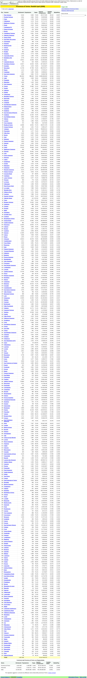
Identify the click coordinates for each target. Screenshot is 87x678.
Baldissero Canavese (9, 149)
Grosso (6, 369)
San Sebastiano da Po (10, 340)
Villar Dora (7, 133)
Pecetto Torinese (8, 17)
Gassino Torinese (8, 196)
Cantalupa (6, 72)
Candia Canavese (8, 222)
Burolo (6, 31)
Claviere (6, 641)
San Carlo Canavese (9, 74)
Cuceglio (6, 285)
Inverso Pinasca (8, 541)
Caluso (6, 234)
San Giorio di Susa (9, 576)
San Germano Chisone (10, 525)
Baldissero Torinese (9, 23)
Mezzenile (6, 500)
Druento (6, 208)
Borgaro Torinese (8, 202)
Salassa (6, 118)
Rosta (5, 25)
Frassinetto (7, 647)
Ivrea (5, 59)
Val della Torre (8, 214)
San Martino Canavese (10, 324)
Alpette (6, 314)
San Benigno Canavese (10, 332)
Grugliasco (7, 320)
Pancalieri (6, 412)
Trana (5, 200)
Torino (5, 76)
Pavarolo (6, 43)
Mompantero (7, 572)
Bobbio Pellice (8, 643)
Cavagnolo (7, 389)
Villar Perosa (7, 316)
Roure (5, 496)
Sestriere (6, 49)
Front (5, 529)
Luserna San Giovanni (10, 460)
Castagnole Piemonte (9, 399)
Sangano (6, 53)
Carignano (7, 281)
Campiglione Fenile (9, 574)
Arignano (6, 334)
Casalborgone (7, 241)
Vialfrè (5, 445)
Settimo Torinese (8, 381)
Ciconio (6, 523)
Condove (6, 216)
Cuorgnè (6, 302)
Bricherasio (7, 304)
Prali (5, 631)
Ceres (5, 359)
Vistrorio (6, 447)
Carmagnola (7, 387)
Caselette (6, 108)
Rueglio (6, 543)
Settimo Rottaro (8, 568)
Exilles (6, 474)
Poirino (6, 410)
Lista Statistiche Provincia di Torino (70, 8)
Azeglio (6, 425)
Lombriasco (7, 537)
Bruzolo (6, 429)
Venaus (6, 494)
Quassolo (6, 504)
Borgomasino (7, 393)
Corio (5, 322)
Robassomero (7, 106)
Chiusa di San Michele (10, 437)
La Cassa (6, 182)
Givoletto (6, 66)
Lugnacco (6, 555)
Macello (6, 458)
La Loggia (6, 188)
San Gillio (6, 328)
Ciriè (5, 153)
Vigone (6, 557)
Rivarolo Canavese (9, 169)
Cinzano (6, 206)
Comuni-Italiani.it (5, 677)
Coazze (6, 478)
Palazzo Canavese (9, 249)
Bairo (5, 570)
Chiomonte (7, 377)
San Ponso (7, 476)
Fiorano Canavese (9, 373)
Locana (6, 348)
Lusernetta (7, 594)
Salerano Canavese (9, 35)
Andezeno (6, 204)
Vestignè (6, 336)
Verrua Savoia (7, 531)
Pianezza (6, 100)
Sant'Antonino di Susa (10, 454)
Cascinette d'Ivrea (9, 55)
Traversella (7, 637)
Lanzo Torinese (8, 178)
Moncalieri (7, 68)
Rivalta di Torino (8, 125)
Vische (6, 326)
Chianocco (7, 338)
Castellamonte (8, 287)
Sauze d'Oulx (7, 37)
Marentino (6, 82)
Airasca (6, 418)
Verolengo (6, 367)
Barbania (6, 255)
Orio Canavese (8, 84)
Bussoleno (7, 355)
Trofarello (6, 102)
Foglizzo (6, 379)
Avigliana (6, 114)
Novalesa (6, 401)
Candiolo (6, 230)
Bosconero (7, 383)
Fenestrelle (7, 456)
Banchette (6, 98)
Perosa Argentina (8, 397)
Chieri (5, 147)
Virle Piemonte (8, 602)
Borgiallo (6, 482)
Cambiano (6, 175)
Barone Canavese (8, 484)
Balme (5, 639)
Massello (6, 588)
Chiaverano (7, 94)
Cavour (6, 521)
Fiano (5, 19)
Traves (6, 330)
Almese (6, 47)
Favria (5, 361)
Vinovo (6, 86)
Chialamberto (7, 618)
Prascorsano (7, 545)
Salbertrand (7, 592)
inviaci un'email (52, 672)
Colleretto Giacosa (9, 61)
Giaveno (6, 232)
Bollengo (6, 139)
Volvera (6, 414)
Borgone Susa (8, 416)
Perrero (6, 563)
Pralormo (6, 443)
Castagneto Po (8, 27)
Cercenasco (7, 515)
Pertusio (6, 180)
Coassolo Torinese (9, 310)
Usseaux (6, 535)
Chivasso (6, 239)
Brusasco (6, 517)
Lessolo (6, 269)
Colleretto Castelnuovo (10, 608)
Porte (5, 506)
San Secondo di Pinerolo (10, 112)
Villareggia (7, 184)
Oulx (5, 137)
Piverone (6, 157)
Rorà (5, 653)
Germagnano (7, 433)
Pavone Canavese (9, 141)
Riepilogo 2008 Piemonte (68, 10)
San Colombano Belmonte (8, 420)
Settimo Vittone (8, 462)
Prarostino (7, 131)
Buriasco (6, 549)
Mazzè (5, 371)
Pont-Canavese (8, 470)
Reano (5, 70)
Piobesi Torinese (8, 171)
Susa (5, 351)
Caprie (5, 159)
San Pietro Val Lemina (10, 39)
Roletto (6, 92)
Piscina (6, 466)
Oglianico (6, 253)
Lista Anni (11, 9)
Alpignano (7, 167)
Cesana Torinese (8, 127)
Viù (5, 622)
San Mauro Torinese (9, 64)
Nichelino (6, 490)
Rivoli (5, 145)
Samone (6, 143)
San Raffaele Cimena (9, 116)
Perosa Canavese (8, 257)
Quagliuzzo (7, 161)
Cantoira (6, 547)
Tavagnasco (7, 486)
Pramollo (6, 598)
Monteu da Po (7, 502)
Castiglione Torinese (9, 33)
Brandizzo (6, 277)
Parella (6, 88)
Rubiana (6, 300)
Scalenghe (7, 533)
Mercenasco (7, 449)
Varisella (6, 551)
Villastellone (7, 344)
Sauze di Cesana (8, 29)
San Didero (7, 375)
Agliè (5, 78)
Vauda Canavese (8, 472)
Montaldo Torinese (9, 96)
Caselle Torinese (8, 271)
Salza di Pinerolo (8, 655)
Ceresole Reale (8, 173)
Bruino (6, 135)
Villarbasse (7, 21)
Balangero (7, 165)
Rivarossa (6, 245)
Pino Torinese (7, 15)
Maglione (6, 539)
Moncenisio (7, 649)
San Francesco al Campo (10, 363)
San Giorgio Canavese (10, 265)
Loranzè (6, 121)
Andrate (6, 559)
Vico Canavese (8, 513)
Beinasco (6, 283)
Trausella (6, 651)
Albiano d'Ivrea (8, 192)
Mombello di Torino (9, 492)
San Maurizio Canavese (10, 104)
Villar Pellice (7, 629)
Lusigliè (6, 498)
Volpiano (6, 308)
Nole (5, 247)
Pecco (5, 273)
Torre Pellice (7, 243)
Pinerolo (6, 151)
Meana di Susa (8, 427)
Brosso (6, 584)
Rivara (5, 237)
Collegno (6, 129)
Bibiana (6, 553)
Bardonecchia (7, 45)
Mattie (5, 606)
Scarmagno (7, 41)
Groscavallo (7, 645)
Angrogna (6, 620)
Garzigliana (7, 600)
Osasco (6, 395)
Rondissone (7, 508)
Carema (6, 511)
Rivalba (6, 51)
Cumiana (6, 194)
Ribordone (7, 625)
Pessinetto (7, 385)
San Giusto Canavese (9, 289)
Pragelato (6, 80)
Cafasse (6, 226)
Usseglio (6, 452)
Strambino (7, 212)
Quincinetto (7, 405)
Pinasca (6, 431)
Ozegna (6, 353)
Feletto (6, 561)
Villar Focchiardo (8, 306)
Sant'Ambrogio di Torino (10, 480)
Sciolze (6, 163)
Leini (5, 296)
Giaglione (6, 110)
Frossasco (7, 263)
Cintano (6, 527)
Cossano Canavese (9, 635)
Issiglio (6, 578)
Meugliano (7, 614)
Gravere (6, 403)
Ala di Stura (7, 604)
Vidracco (6, 633)
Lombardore (7, 267)
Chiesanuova (7, 627)
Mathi (5, 210)
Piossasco (7, 224)
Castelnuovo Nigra (9, 610)
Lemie (5, 616)
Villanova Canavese (9, 318)
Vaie (5, 435)
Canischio (6, 565)
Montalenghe (7, 259)
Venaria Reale (7, 220)
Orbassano (7, 298)
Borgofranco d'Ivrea (9, 218)
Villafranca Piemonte (9, 612)
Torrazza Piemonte (9, 251)
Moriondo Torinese (9, 294)
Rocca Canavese (8, 441)
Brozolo (6, 391)
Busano (6, 228)
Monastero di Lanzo (9, 586)
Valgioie (6, 488)
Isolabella (6, 519)
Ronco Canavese (8, 596)
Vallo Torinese (7, 291)
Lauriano (6, 346)
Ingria (5, 342)
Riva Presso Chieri (9, 186)
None (5, 423)
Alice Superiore (8, 261)
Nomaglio (6, 357)
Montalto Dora (7, 190)
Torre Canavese (8, 123)
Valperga (6, 90)
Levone (6, 439)
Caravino (6, 464)
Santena (6, 312)
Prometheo (19, 677)
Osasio (6, 365)
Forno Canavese (8, 155)
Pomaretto (7, 468)
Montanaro (7, 407)
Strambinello (7, 580)
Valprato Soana (8, 198)
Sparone (6, 590)
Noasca (6, 279)
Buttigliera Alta (8, 57)
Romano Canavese (9, 275)
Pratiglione (7, 582)
